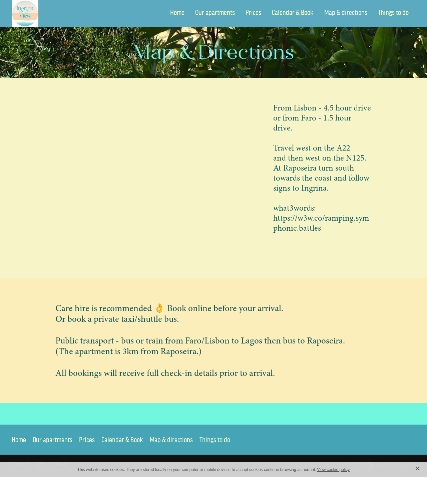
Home (177, 12)
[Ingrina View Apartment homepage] (52, 13)
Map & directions (345, 12)
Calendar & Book (293, 12)
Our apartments (215, 12)
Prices (253, 12)
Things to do (393, 12)
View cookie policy (333, 469)
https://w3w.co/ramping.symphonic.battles (321, 223)
